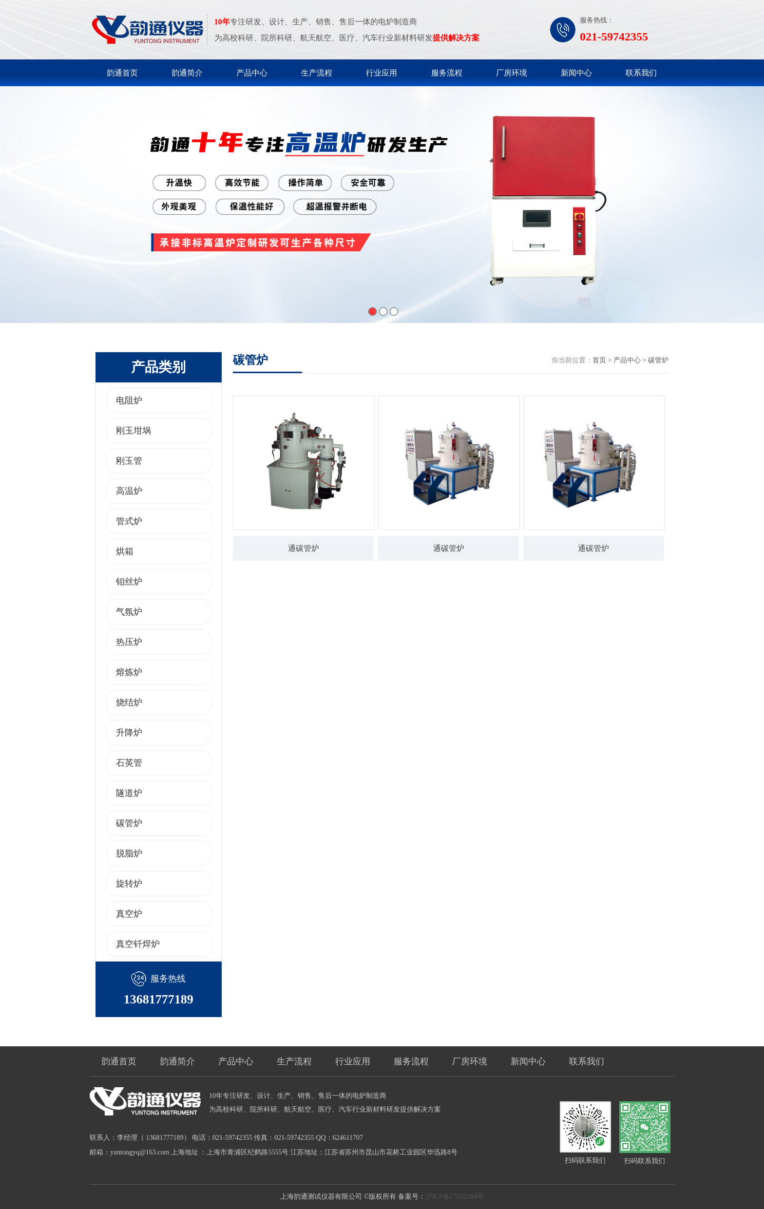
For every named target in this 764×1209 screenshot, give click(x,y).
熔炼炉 (129, 672)
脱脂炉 (129, 853)
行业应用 (381, 73)
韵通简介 (187, 73)
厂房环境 (511, 73)
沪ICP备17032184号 (454, 1196)
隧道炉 (129, 793)
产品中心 (251, 73)
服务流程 (446, 73)
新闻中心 (576, 73)
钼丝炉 (129, 581)
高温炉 (129, 491)
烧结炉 (129, 702)
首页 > (602, 360)
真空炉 (129, 914)
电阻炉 (129, 400)
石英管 (129, 763)
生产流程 (316, 73)
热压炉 (129, 642)
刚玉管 (129, 461)
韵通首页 (122, 73)
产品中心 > (630, 360)
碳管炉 (129, 823)
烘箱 (125, 551)
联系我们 (641, 73)
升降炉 (129, 732)
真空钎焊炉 (138, 944)
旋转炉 (129, 883)
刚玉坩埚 (133, 430)
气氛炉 (129, 612)
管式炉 (129, 521)
